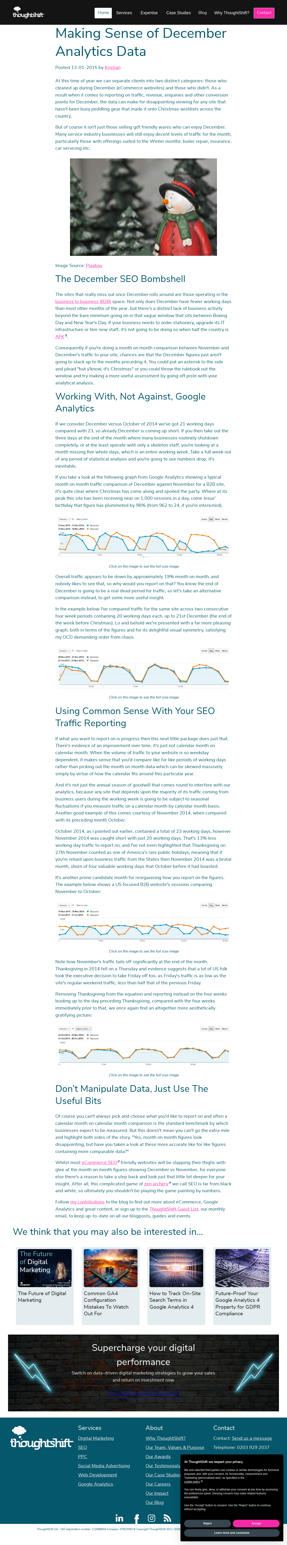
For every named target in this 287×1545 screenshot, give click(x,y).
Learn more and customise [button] (232, 1532)
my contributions (87, 1202)
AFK (59, 336)
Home (103, 13)
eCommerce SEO (99, 1162)
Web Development (97, 1484)
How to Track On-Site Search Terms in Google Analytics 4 (175, 1300)
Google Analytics (95, 1493)
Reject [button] (207, 1523)
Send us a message (252, 1448)
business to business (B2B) (83, 301)
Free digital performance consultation (143, 1399)
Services (124, 13)
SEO (82, 1457)
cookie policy (192, 1481)
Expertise (149, 13)
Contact (264, 13)
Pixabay (94, 265)
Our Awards (158, 1466)
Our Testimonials (163, 1475)
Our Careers (158, 1493)
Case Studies (178, 13)
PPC (82, 1466)
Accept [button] (256, 1523)
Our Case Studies (164, 1484)
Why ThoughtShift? (231, 13)
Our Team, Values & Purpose (175, 1457)
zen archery (156, 1184)
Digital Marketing (96, 1448)
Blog (202, 13)
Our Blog (155, 1512)
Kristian (113, 67)
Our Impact (157, 1503)
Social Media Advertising (104, 1475)
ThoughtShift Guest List (173, 1209)
